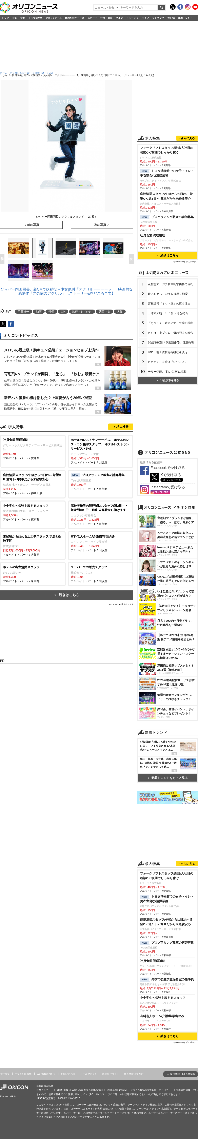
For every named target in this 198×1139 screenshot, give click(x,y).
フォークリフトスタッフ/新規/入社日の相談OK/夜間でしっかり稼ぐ (166, 150)
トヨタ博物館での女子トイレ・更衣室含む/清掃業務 (167, 173)
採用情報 (175, 1074)
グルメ (119, 18)
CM (51, 73)
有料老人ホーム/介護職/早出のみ (162, 1016)
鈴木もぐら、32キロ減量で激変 (168, 293)
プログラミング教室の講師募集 (167, 217)
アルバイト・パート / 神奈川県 (33, 484)
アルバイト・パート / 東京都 (100, 482)
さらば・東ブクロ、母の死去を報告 (170, 332)
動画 (39, 311)
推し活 (171, 18)
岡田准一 (23, 311)
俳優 (51, 311)
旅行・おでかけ (82, 311)
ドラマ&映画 (35, 18)
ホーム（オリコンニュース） (16, 73)
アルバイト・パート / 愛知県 (33, 449)
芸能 (14, 18)
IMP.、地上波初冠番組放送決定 (167, 352)
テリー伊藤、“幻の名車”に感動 (167, 371)
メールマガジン (88, 1074)
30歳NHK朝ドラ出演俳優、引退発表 (171, 342)
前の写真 (33, 225)
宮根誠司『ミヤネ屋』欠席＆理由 (169, 303)
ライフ (145, 18)
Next (132, 259)
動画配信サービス (74, 18)
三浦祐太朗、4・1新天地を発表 (168, 313)
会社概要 (5, 1074)
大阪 (120, 311)
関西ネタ (104, 311)
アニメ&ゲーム (53, 18)
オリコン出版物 (23, 1074)
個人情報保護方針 (133, 1074)
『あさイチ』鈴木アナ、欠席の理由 (170, 323)
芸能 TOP (40, 73)
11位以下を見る (168, 380)
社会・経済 (106, 18)
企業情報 (190, 1074)
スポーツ (92, 18)
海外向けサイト (110, 1074)
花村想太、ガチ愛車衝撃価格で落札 (170, 284)
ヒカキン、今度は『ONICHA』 (167, 362)
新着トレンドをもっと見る (168, 778)
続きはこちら (69, 595)
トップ (5, 18)
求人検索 (122, 426)
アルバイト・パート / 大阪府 (100, 451)
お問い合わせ (68, 1074)
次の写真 (100, 225)
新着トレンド (185, 18)
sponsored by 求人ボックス (121, 604)
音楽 (22, 18)
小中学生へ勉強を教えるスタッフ (162, 997)
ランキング (158, 18)
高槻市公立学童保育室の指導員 (167, 980)
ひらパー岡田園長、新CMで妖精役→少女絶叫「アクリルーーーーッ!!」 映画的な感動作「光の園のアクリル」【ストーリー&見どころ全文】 (67, 291)
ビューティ (132, 18)
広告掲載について (46, 1074)
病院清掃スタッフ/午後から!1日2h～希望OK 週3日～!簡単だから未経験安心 (166, 196)
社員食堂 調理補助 (152, 235)
